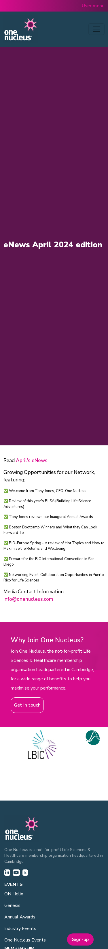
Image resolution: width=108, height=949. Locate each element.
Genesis (12, 905)
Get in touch (27, 705)
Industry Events (20, 928)
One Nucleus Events (25, 940)
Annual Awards (19, 917)
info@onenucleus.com (28, 599)
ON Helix (13, 894)
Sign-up (80, 939)
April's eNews (31, 460)
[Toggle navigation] (96, 29)
